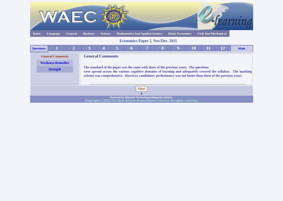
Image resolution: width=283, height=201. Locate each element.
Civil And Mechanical (211, 33)
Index (37, 33)
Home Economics (179, 33)
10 (194, 48)
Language (53, 33)
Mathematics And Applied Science (139, 33)
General (71, 33)
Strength (55, 69)
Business (89, 33)
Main (241, 48)
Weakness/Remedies (54, 63)
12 (223, 48)
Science (105, 33)
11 (208, 48)
